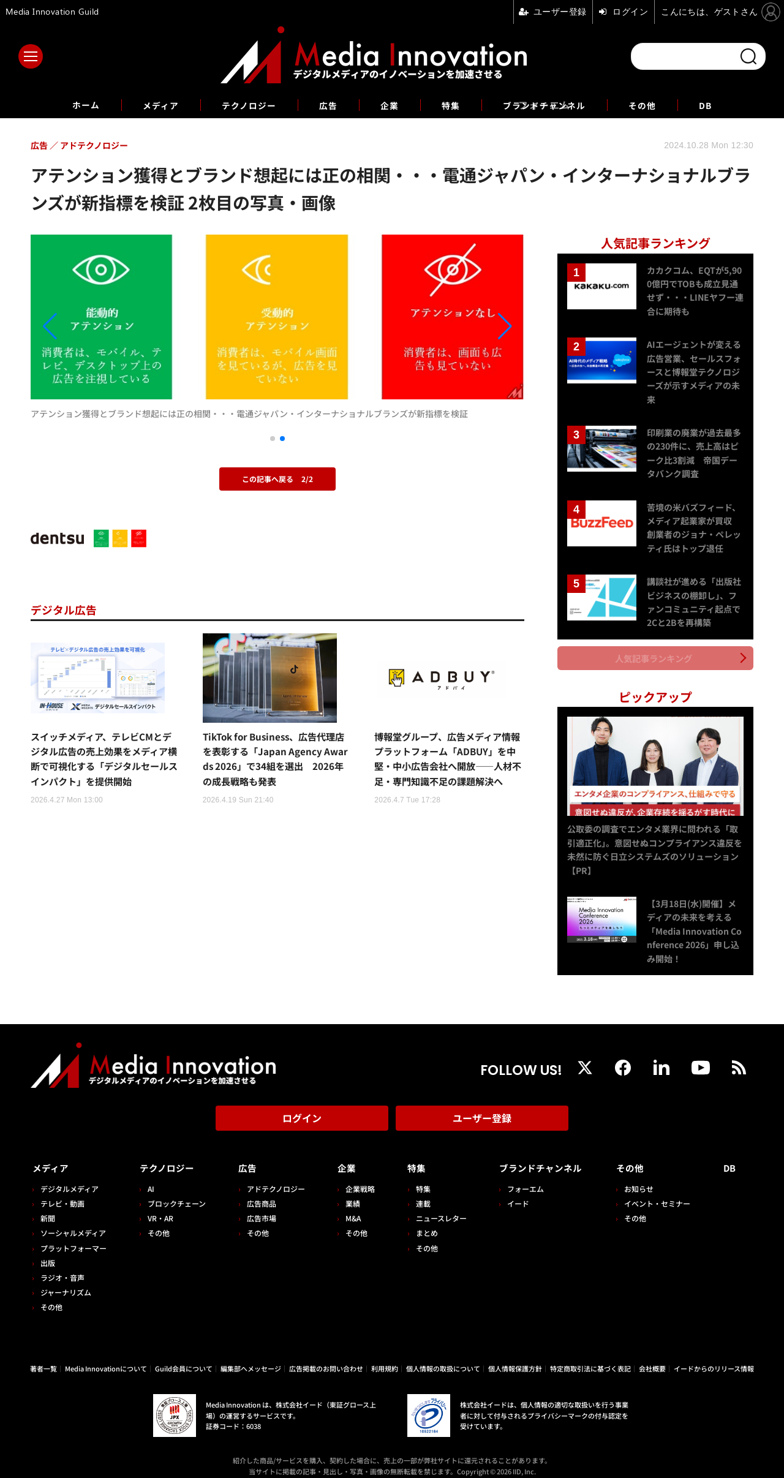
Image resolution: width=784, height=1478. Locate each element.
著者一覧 (43, 1357)
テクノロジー (242, 104)
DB (724, 104)
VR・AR (159, 1207)
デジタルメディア (69, 1177)
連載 (416, 1192)
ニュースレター (434, 1207)
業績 (348, 1192)
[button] (105, 326)
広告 (325, 104)
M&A (348, 1207)
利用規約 (384, 1357)
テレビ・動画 (62, 1192)
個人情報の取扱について (443, 1357)
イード (510, 1192)
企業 (389, 104)
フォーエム (517, 1177)
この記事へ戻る (277, 478)
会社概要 (652, 1357)
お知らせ (642, 1177)
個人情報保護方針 (515, 1357)
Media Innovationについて (106, 1357)
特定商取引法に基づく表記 (590, 1357)
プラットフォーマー (73, 1236)
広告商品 (258, 1192)
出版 (47, 1251)
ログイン (302, 1111)
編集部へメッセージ (251, 1357)
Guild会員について (184, 1357)
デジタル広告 (67, 609)
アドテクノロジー (272, 1177)
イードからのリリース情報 (714, 1357)
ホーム (68, 105)
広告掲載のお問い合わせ (326, 1357)
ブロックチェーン (175, 1192)
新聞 (47, 1207)
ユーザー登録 (482, 1111)
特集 (453, 104)
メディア (147, 104)
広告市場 (258, 1207)
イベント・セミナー (661, 1192)
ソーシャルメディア (73, 1221)
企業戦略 (355, 1177)
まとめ (420, 1221)
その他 (658, 104)
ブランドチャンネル (553, 104)
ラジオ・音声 (62, 1266)
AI (149, 1177)
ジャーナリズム (65, 1281)
